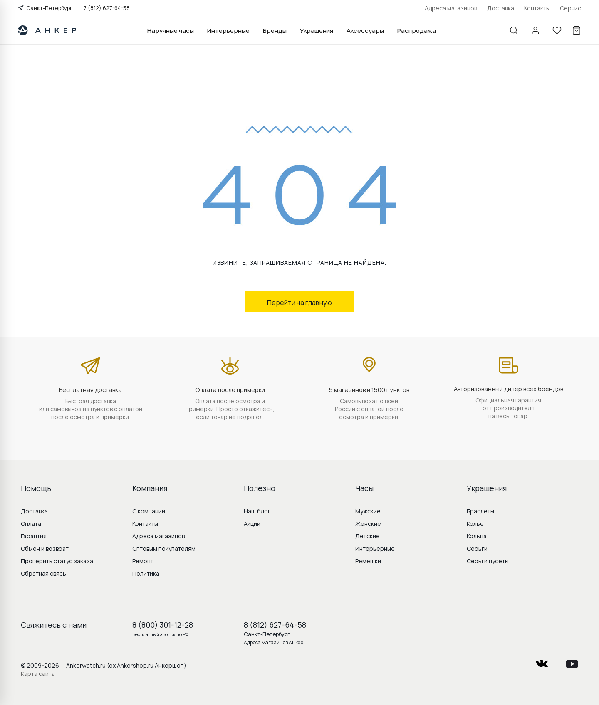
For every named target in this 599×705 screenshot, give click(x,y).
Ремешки (368, 561)
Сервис (570, 8)
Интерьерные (228, 30)
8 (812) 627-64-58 (275, 625)
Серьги (477, 548)
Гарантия (34, 536)
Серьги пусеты (488, 561)
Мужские (368, 511)
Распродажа (416, 30)
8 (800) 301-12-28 (162, 625)
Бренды (275, 30)
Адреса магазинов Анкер (273, 642)
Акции (252, 524)
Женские (368, 524)
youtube (572, 661)
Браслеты (480, 511)
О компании (148, 511)
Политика (145, 573)
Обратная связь (43, 573)
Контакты (537, 8)
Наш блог (257, 511)
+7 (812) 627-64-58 (105, 8)
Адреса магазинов (451, 8)
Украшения (316, 30)
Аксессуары (365, 30)
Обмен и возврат (45, 548)
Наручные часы (170, 30)
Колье (475, 524)
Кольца (477, 536)
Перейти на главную (299, 302)
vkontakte (541, 661)
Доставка (500, 8)
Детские (367, 536)
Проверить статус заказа (57, 561)
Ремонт (142, 561)
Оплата (31, 524)
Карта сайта (38, 674)
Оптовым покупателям (164, 548)
